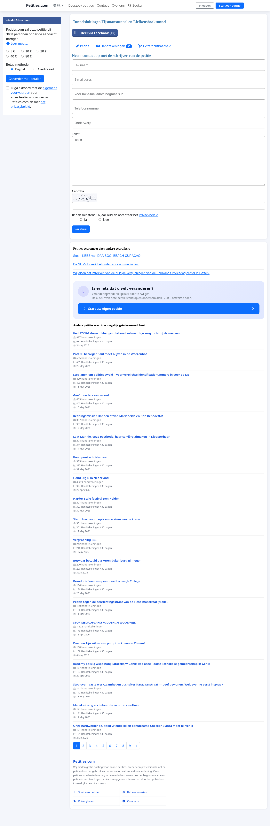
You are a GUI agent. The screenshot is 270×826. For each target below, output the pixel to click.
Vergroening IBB (85, 540)
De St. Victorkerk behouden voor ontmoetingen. (106, 264)
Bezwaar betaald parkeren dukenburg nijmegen (107, 560)
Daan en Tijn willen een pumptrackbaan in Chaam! (109, 643)
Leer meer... (17, 43)
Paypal (20, 69)
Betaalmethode (17, 64)
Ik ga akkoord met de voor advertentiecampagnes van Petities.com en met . (34, 97)
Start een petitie (230, 5)
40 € (14, 56)
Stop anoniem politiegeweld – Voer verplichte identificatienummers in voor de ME (131, 374)
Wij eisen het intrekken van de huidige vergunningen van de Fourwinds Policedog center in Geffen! (141, 273)
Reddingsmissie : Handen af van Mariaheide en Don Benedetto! (118, 416)
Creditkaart (46, 69)
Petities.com (37, 5)
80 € (28, 56)
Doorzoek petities (81, 5)
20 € (43, 51)
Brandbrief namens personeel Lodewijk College (106, 581)
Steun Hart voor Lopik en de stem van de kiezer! (107, 519)
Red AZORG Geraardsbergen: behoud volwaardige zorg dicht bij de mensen (126, 333)
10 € (28, 51)
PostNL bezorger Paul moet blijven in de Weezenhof (110, 354)
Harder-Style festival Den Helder (96, 498)
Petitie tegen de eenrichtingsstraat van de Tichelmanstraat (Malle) (120, 602)
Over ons (118, 5)
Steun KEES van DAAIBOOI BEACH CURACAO (106, 255)
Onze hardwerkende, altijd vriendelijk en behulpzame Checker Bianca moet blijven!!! (133, 726)
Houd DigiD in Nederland (91, 478)
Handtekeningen (114, 46)
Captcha (78, 191)
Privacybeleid (148, 215)
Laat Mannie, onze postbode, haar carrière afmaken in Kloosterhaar (121, 436)
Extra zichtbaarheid (154, 46)
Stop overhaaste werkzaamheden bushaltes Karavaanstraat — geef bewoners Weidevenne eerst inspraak (148, 684)
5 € (13, 51)
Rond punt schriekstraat (90, 457)
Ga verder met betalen (25, 79)
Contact (103, 5)
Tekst (76, 134)
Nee (106, 219)
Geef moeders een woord (91, 395)
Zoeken (135, 5)
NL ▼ (58, 5)
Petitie (82, 46)
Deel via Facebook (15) (93, 32)
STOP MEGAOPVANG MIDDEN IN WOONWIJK (104, 622)
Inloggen (205, 5)
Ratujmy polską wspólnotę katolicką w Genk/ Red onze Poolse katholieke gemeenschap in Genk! (141, 664)
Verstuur (81, 229)
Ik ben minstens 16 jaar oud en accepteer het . (115, 215)
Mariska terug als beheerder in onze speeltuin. (106, 705)
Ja (85, 219)
